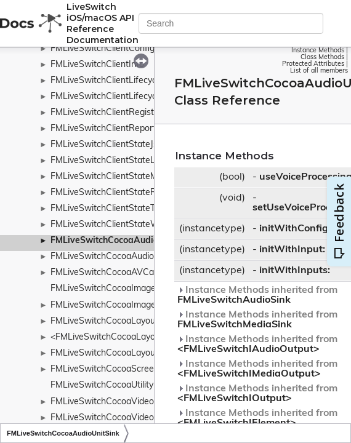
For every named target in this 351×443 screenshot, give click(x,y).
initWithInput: (292, 250)
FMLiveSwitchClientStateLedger (114, 161)
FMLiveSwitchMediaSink (234, 325)
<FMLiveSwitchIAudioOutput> (248, 349)
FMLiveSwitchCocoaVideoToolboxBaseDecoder (144, 402)
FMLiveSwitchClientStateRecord (114, 193)
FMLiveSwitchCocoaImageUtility (114, 288)
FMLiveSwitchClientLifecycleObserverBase (135, 97)
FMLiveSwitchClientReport (103, 129)
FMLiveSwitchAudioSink (234, 300)
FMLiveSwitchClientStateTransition (119, 209)
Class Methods (322, 57)
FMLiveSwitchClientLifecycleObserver (125, 81)
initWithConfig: (295, 229)
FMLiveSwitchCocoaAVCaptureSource (126, 272)
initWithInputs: (294, 271)
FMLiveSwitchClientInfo (97, 65)
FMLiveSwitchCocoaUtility (101, 385)
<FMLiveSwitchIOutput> (234, 399)
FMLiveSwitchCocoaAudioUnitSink (121, 240)
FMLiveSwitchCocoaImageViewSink (121, 305)
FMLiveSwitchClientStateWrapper (117, 224)
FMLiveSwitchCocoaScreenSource (118, 369)
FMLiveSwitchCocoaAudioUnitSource (124, 256)
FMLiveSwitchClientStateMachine (117, 177)
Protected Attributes (313, 64)
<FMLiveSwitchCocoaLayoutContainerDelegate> (146, 337)
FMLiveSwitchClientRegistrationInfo (121, 113)
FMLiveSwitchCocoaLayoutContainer (123, 321)
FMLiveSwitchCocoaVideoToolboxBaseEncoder (143, 418)
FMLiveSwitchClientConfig (102, 49)
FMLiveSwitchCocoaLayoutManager (121, 353)
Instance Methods (317, 50)
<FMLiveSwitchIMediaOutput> (249, 374)
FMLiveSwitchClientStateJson (108, 145)
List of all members (319, 71)
